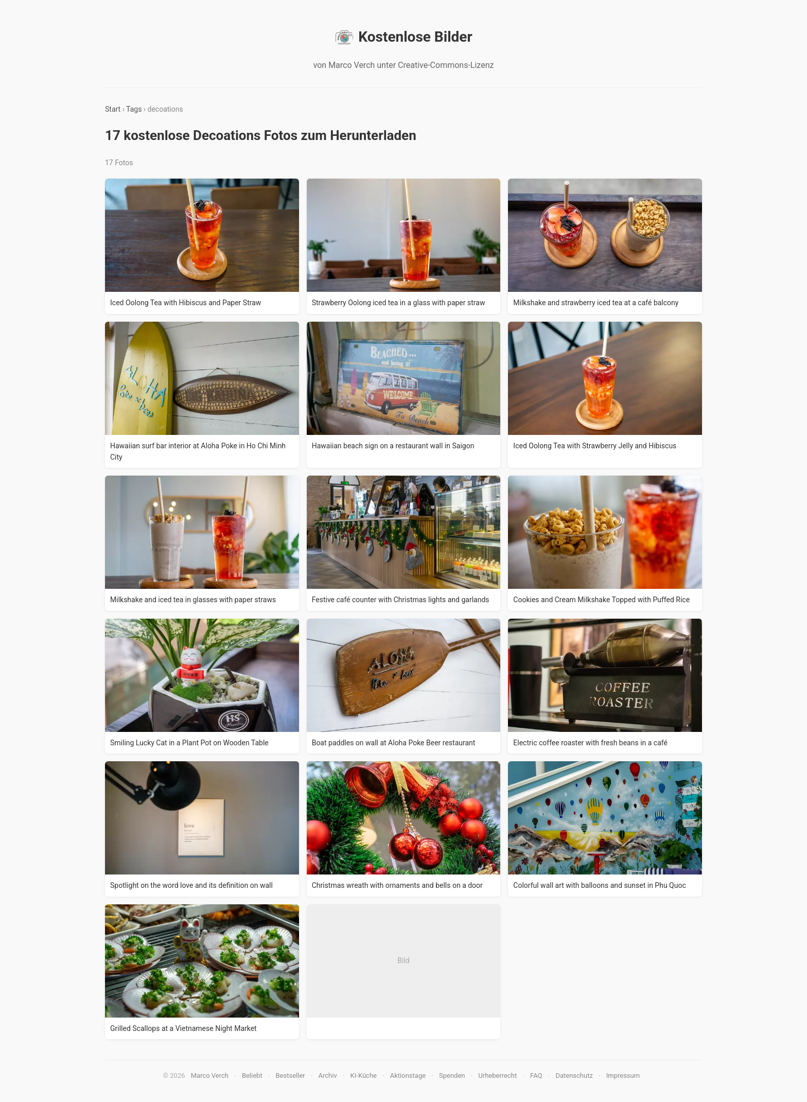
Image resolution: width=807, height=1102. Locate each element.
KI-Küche (363, 1075)
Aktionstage (408, 1075)
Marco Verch (210, 1075)
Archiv (328, 1075)
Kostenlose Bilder (403, 37)
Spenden (452, 1075)
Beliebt (252, 1075)
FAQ (536, 1075)
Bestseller (290, 1075)
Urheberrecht (497, 1075)
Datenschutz (573, 1075)
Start (112, 109)
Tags (134, 109)
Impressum (623, 1075)
